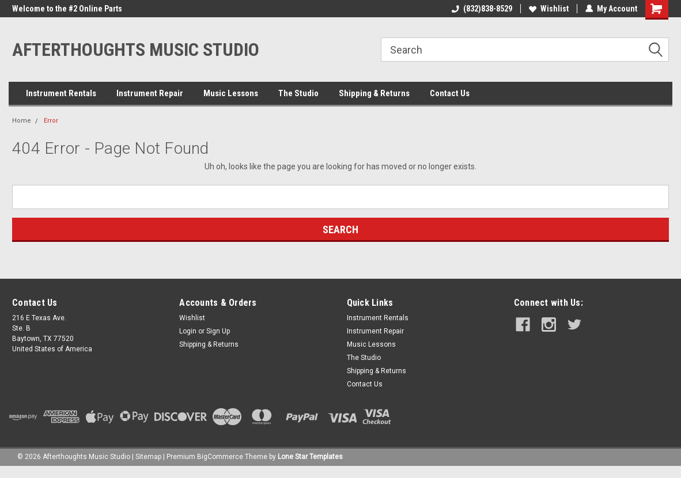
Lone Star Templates (310, 457)
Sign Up (218, 331)
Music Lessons (230, 93)
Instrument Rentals (61, 93)
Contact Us (450, 93)
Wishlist (549, 8)
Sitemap (148, 457)
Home (21, 120)
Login (187, 331)
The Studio (298, 93)
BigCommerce (220, 457)
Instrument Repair (149, 93)
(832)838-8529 (482, 8)
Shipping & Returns (374, 93)
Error (51, 120)
